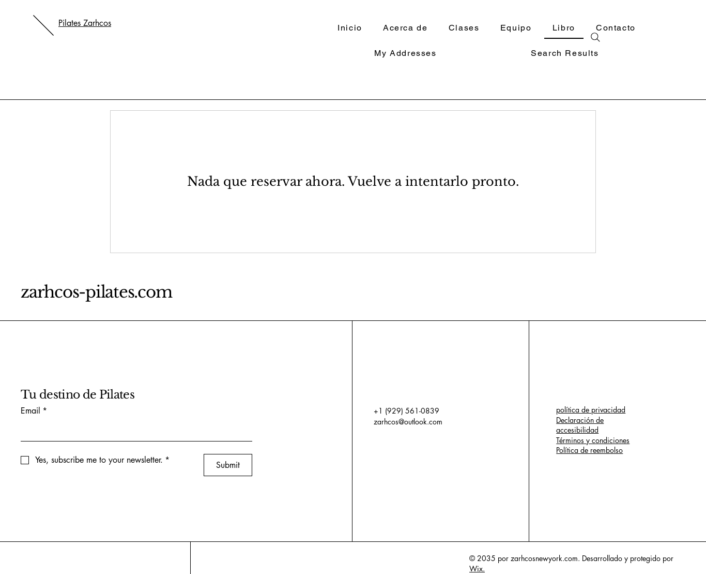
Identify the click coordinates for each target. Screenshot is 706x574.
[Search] (595, 37)
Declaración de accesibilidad (580, 425)
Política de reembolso (589, 450)
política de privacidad (590, 410)
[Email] (133, 430)
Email (34, 411)
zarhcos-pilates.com (96, 292)
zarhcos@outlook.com (408, 421)
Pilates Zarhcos (84, 23)
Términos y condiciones (593, 440)
